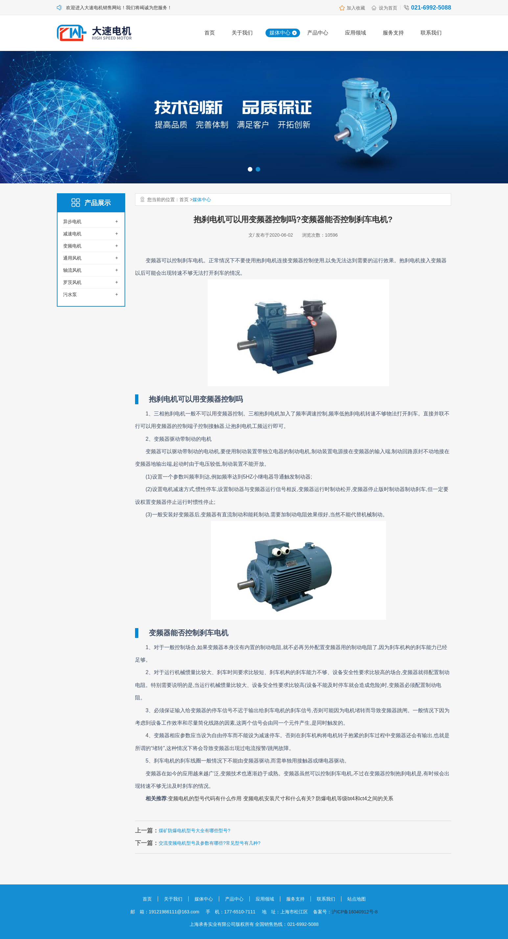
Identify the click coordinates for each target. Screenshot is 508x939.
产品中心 (317, 32)
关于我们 (242, 32)
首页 (209, 32)
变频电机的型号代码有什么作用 (205, 798)
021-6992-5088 (431, 7)
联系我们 (431, 32)
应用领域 (355, 32)
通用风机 (72, 258)
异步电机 (72, 221)
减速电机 (72, 233)
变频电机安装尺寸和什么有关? (278, 798)
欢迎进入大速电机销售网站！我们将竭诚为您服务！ (119, 7)
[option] (254, 117)
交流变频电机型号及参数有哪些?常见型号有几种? (210, 843)
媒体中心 (279, 32)
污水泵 (70, 294)
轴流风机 (72, 270)
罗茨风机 (72, 282)
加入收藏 (356, 8)
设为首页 (388, 8)
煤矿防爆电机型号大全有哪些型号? (194, 830)
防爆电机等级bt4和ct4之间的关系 (354, 798)
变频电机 (72, 245)
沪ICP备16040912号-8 (355, 911)
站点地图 (356, 899)
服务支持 (393, 32)
